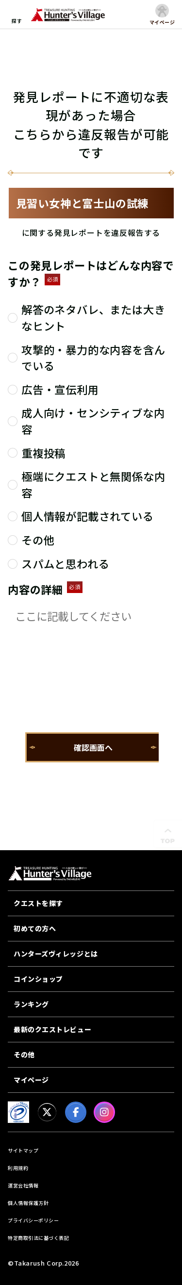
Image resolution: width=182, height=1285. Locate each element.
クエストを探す (38, 903)
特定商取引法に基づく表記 (38, 1237)
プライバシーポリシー (33, 1220)
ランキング (31, 1004)
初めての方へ (35, 928)
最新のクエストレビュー (52, 1029)
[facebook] (75, 1112)
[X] (47, 1112)
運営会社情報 (23, 1185)
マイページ (31, 1080)
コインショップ (38, 979)
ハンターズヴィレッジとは (56, 953)
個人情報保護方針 (28, 1202)
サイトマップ (23, 1150)
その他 (24, 1054)
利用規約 (18, 1167)
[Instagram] (104, 1112)
